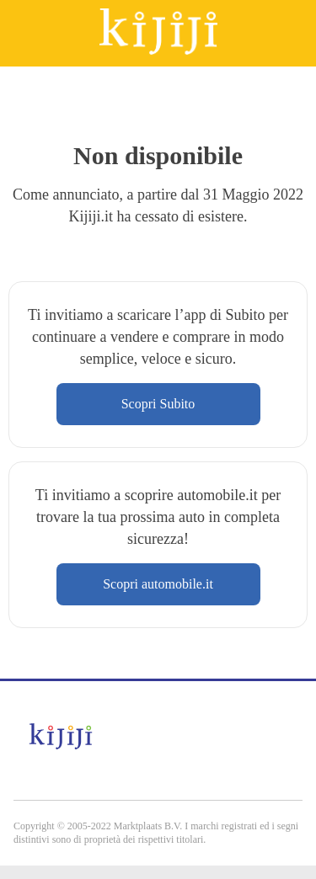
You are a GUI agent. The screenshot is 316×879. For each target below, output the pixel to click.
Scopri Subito (158, 404)
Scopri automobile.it (158, 584)
